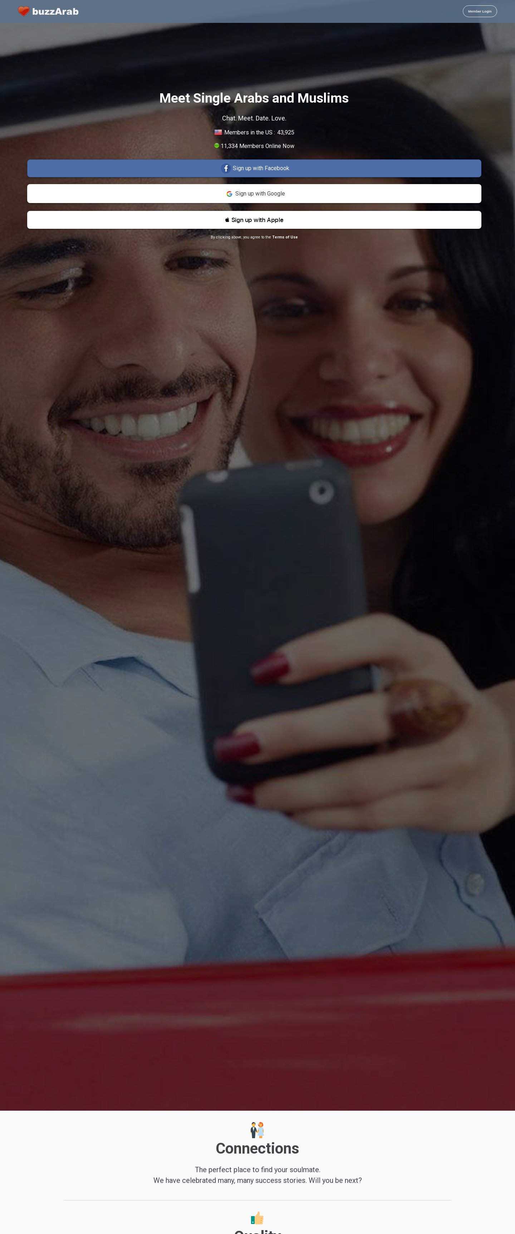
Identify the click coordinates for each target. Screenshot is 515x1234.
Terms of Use (285, 237)
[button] (254, 220)
